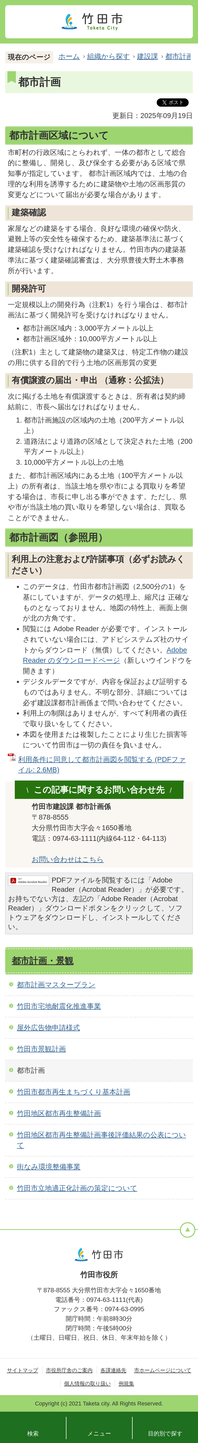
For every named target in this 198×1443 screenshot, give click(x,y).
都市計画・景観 (42, 961)
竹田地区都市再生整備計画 (59, 1113)
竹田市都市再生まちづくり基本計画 (73, 1092)
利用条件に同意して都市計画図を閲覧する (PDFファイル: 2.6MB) (102, 764)
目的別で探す (165, 1433)
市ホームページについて (162, 1370)
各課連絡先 (113, 1370)
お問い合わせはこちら (68, 859)
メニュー (99, 1433)
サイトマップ (22, 1370)
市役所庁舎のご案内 (69, 1370)
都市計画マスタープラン (56, 985)
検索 (33, 1433)
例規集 (126, 1383)
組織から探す (108, 56)
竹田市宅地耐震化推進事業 (59, 1006)
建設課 (147, 56)
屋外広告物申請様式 (48, 1028)
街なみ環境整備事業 (48, 1167)
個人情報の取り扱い (87, 1383)
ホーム (69, 56)
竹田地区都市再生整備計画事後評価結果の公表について (101, 1140)
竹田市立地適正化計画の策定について (77, 1188)
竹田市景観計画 (41, 1049)
